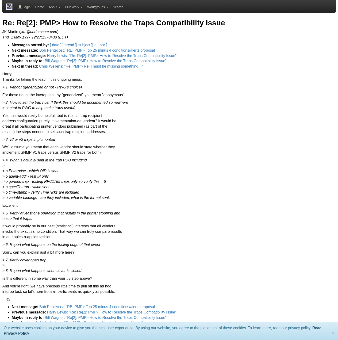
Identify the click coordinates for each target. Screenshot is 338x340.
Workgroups (97, 7)
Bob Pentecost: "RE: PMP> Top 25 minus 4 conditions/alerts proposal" (97, 50)
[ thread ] (68, 45)
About (55, 7)
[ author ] (99, 45)
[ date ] (55, 45)
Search (118, 7)
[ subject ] (84, 45)
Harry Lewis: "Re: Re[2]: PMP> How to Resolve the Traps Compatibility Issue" (112, 56)
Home (39, 7)
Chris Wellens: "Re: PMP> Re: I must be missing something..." (91, 66)
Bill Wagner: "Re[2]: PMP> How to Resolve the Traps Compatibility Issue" (105, 61)
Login (24, 7)
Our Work (74, 7)
